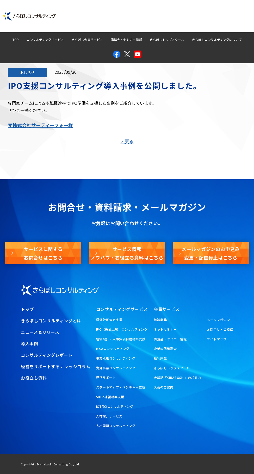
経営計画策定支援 (109, 319)
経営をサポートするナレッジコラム (55, 366)
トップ (27, 309)
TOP (16, 39)
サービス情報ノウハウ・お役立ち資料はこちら (127, 253)
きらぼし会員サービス (87, 39)
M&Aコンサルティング (112, 348)
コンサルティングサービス (45, 39)
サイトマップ (217, 339)
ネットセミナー (165, 329)
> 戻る (127, 141)
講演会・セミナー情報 (126, 39)
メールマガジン (232, 11)
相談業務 (160, 319)
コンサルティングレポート (120, 11)
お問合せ (201, 11)
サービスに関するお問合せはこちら (43, 253)
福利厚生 (160, 358)
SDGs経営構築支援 (110, 397)
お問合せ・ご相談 (220, 329)
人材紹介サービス (109, 416)
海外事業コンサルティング (115, 368)
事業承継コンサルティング (115, 358)
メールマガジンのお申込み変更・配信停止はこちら (211, 253)
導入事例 (81, 11)
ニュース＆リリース (40, 332)
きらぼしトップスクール (167, 39)
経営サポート (106, 377)
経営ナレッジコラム (167, 11)
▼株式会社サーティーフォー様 (40, 125)
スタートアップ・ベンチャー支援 (121, 387)
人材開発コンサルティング (115, 425)
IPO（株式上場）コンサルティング (122, 329)
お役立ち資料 (234, 21)
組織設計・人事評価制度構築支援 (121, 339)
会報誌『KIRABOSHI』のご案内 (177, 377)
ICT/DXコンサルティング (114, 406)
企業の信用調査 (165, 348)
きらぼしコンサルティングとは (51, 320)
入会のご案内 (164, 387)
